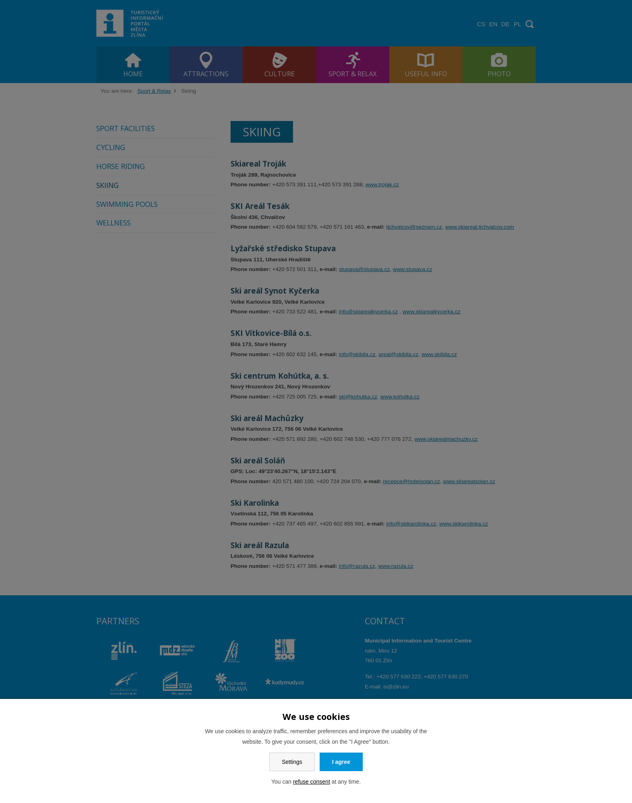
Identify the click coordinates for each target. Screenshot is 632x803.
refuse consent (311, 781)
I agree (341, 762)
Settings (292, 762)
